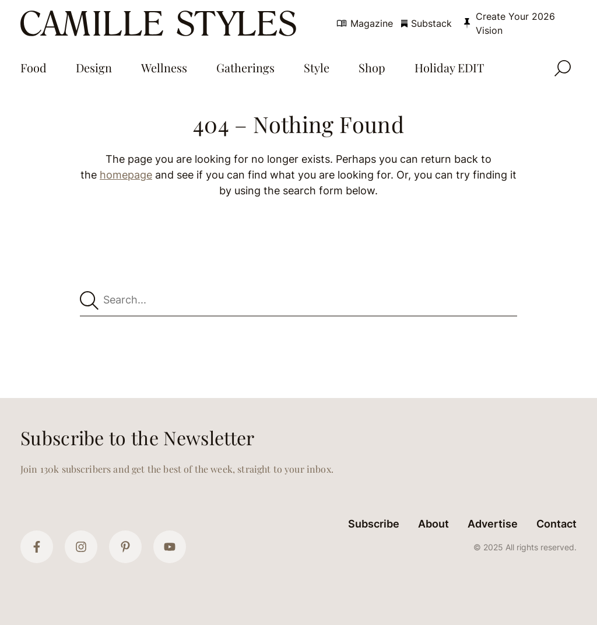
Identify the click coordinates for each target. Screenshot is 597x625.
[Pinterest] (125, 546)
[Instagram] (81, 546)
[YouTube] (169, 546)
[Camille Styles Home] (160, 24)
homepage (126, 175)
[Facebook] (36, 546)
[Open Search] (563, 68)
